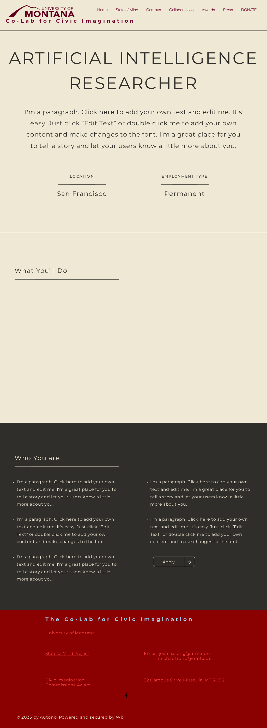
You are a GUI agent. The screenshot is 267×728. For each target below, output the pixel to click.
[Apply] (168, 562)
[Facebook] (126, 696)
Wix (120, 717)
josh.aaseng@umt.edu (184, 653)
